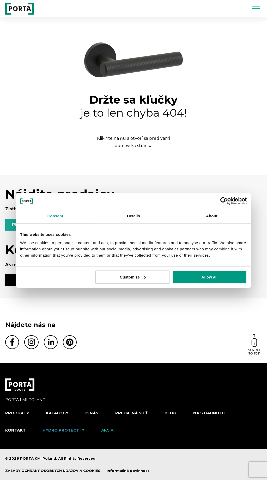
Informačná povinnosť (128, 472)
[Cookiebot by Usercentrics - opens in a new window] (224, 201)
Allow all (210, 277)
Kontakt (15, 430)
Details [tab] (133, 216)
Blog (170, 414)
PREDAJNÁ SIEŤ (131, 414)
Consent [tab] (55, 216)
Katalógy (57, 414)
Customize (133, 277)
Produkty (17, 414)
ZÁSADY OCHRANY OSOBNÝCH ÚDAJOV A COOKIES (52, 472)
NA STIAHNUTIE (209, 414)
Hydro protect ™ (63, 430)
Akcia (107, 430)
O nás (91, 414)
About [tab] (211, 216)
